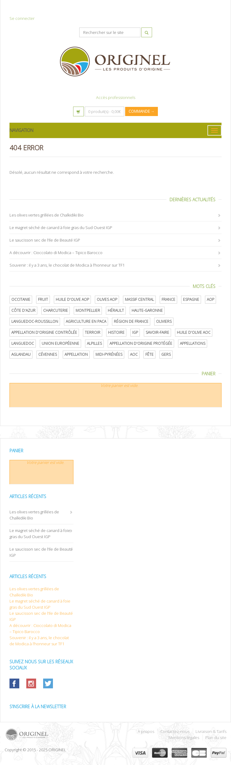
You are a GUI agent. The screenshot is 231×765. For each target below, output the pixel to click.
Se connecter (22, 18)
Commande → (142, 111)
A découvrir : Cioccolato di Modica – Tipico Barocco (55, 252)
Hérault (116, 310)
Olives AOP (107, 299)
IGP (135, 332)
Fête (149, 354)
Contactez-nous (174, 731)
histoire (116, 332)
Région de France (131, 321)
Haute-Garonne (147, 310)
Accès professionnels (115, 97)
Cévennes (47, 354)
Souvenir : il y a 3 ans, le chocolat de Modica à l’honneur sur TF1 (67, 265)
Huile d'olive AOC (194, 332)
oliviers (164, 321)
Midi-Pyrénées (108, 354)
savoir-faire (157, 332)
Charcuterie (55, 310)
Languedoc (22, 343)
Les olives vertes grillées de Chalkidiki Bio (46, 215)
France (168, 299)
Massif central (139, 299)
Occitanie (20, 299)
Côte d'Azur (23, 310)
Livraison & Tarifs (211, 731)
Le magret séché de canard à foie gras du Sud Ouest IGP (60, 227)
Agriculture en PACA (86, 321)
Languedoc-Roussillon (34, 321)
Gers (166, 354)
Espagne (191, 299)
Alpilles (94, 343)
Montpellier (88, 310)
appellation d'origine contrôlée (44, 332)
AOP (210, 299)
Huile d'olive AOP (72, 299)
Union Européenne (60, 343)
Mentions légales (184, 737)
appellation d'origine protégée (141, 343)
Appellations (192, 343)
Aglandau (21, 354)
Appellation (76, 354)
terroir (92, 332)
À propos (146, 731)
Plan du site (215, 737)
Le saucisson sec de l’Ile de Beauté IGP (44, 240)
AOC (134, 354)
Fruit (43, 299)
